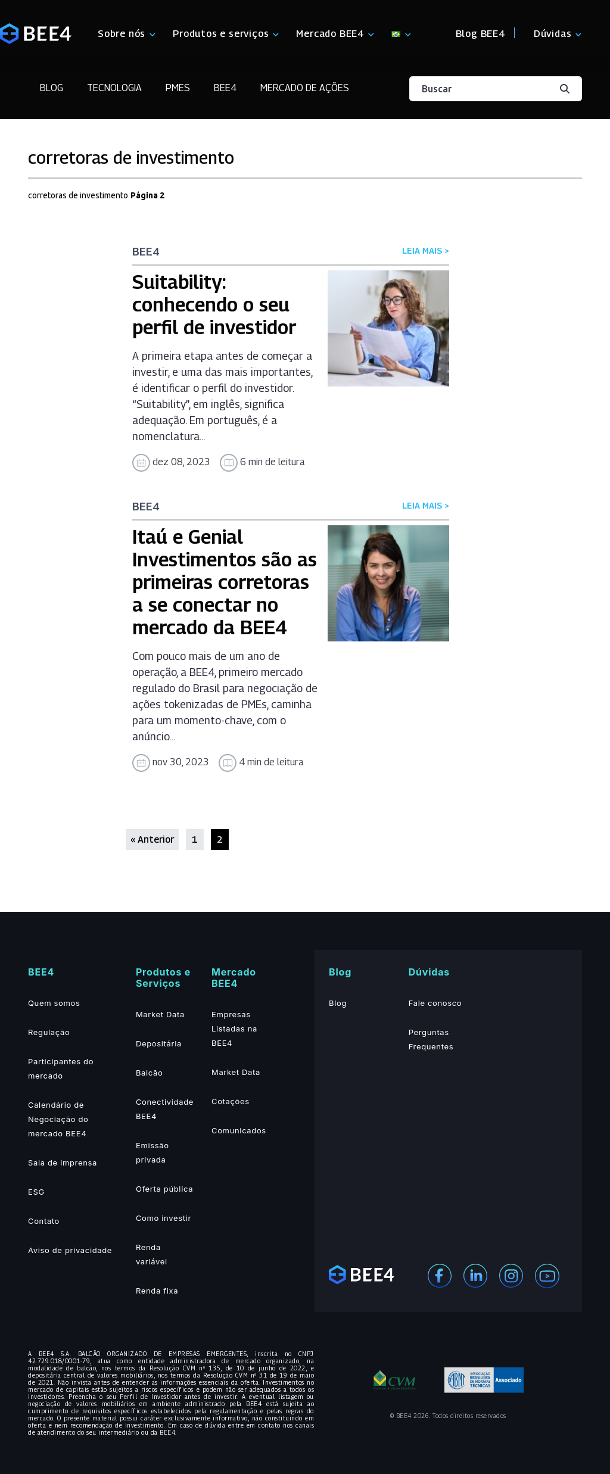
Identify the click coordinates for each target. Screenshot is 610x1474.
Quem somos (54, 1003)
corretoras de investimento (78, 195)
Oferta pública (164, 1188)
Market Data (160, 1014)
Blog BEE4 (480, 33)
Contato (44, 1221)
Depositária (159, 1043)
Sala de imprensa (62, 1162)
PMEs (178, 88)
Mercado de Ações (304, 88)
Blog (51, 88)
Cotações (230, 1101)
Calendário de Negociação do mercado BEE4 (58, 1119)
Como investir (163, 1218)
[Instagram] (511, 1274)
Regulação (49, 1032)
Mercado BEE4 (330, 33)
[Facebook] (440, 1274)
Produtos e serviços (221, 33)
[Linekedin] (475, 1274)
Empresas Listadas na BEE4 (234, 1028)
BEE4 (225, 88)
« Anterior (152, 839)
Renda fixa (157, 1290)
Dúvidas (553, 33)
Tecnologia (114, 88)
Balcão (149, 1072)
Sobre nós (121, 33)
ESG (36, 1191)
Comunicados (238, 1130)
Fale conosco (435, 1003)
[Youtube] (547, 1275)
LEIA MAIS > (425, 250)
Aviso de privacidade (70, 1250)
